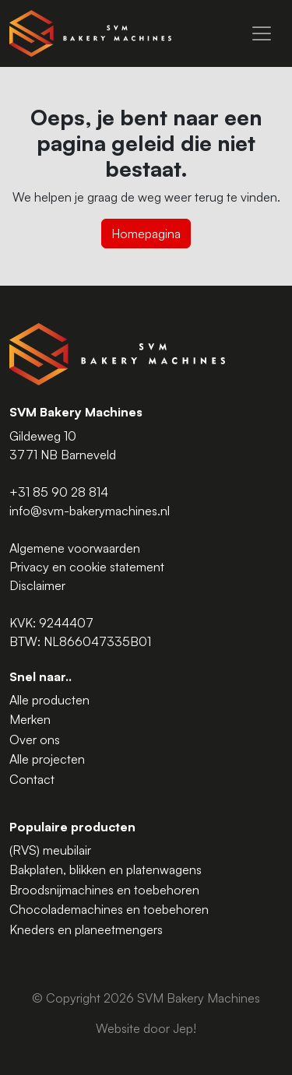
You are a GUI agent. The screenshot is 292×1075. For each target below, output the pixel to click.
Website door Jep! (146, 1028)
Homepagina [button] (146, 233)
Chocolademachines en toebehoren (109, 909)
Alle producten (49, 700)
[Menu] (262, 33)
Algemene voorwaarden (74, 548)
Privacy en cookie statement (86, 566)
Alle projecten (47, 759)
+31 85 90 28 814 (58, 492)
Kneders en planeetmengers (86, 929)
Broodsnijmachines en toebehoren (104, 890)
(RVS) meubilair (50, 850)
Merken (30, 719)
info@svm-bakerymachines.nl (89, 510)
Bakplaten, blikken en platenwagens (105, 869)
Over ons (34, 739)
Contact (32, 779)
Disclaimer (37, 585)
